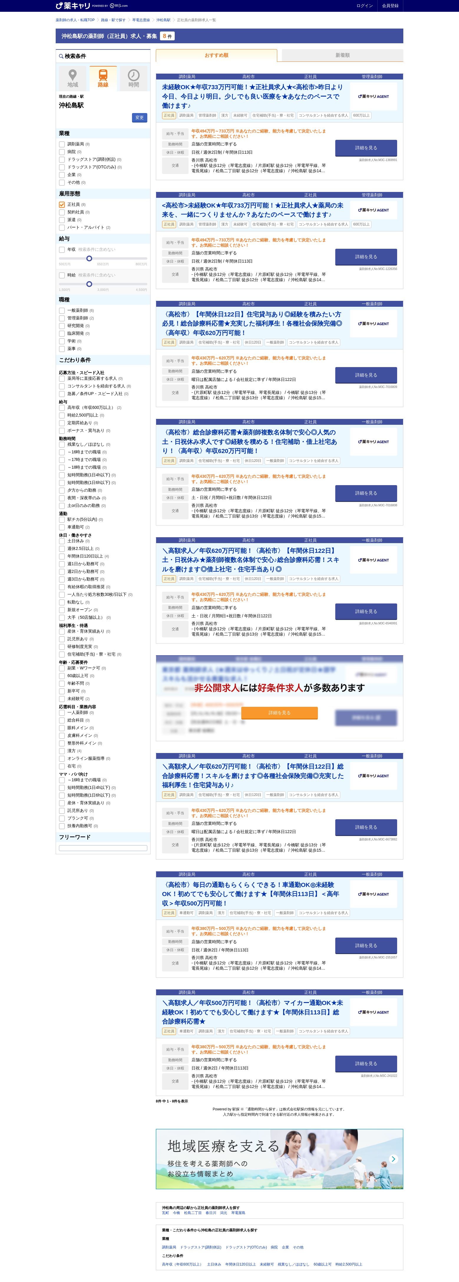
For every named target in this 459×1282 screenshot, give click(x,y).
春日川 (211, 1213)
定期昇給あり (82, 422)
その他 (76, 182)
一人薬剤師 (80, 712)
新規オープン (82, 609)
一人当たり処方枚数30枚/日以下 (99, 594)
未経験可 (78, 698)
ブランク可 (80, 818)
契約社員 (78, 212)
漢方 (74, 750)
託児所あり (80, 638)
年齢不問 (78, 683)
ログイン (364, 5)
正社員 (76, 204)
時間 (133, 78)
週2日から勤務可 (85, 571)
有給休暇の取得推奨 (88, 586)
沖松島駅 (163, 20)
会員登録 (390, 5)
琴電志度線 (141, 20)
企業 (74, 174)
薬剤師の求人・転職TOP (75, 20)
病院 (74, 151)
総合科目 (78, 720)
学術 (74, 341)
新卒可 (76, 691)
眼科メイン (80, 727)
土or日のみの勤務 (86, 505)
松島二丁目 (193, 1213)
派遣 (74, 219)
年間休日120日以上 (87, 556)
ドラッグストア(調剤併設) (93, 159)
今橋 (176, 1213)
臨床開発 (78, 333)
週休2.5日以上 (83, 548)
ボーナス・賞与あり (88, 430)
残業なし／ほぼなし (88, 444)
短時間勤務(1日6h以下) (91, 482)
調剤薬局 (78, 144)
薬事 (74, 348)
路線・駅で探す (113, 20)
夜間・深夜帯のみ (86, 497)
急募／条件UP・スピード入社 (97, 393)
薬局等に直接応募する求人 (94, 378)
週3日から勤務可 (85, 579)
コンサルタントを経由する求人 (98, 386)
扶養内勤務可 (82, 825)
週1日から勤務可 (85, 563)
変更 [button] (140, 117)
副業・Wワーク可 (86, 668)
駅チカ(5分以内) (84, 519)
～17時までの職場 (86, 459)
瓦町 (165, 1213)
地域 (72, 78)
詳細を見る (366, 147)
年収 (90, 249)
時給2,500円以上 (85, 415)
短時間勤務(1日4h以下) (91, 474)
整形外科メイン (84, 743)
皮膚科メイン (82, 735)
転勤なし (78, 602)
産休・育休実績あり (88, 631)
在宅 (74, 766)
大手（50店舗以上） (88, 617)
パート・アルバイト (88, 227)
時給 (90, 275)
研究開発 (78, 325)
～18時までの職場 (86, 467)
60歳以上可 (80, 675)
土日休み (78, 540)
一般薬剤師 (80, 310)
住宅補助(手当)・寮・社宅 (93, 654)
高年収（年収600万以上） (93, 407)
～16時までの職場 (86, 452)
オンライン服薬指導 (88, 758)
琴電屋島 (238, 1213)
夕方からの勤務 (84, 490)
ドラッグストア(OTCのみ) (94, 167)
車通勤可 (78, 527)
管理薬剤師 (80, 318)
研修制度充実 (82, 646)
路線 (103, 78)
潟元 (223, 1213)
